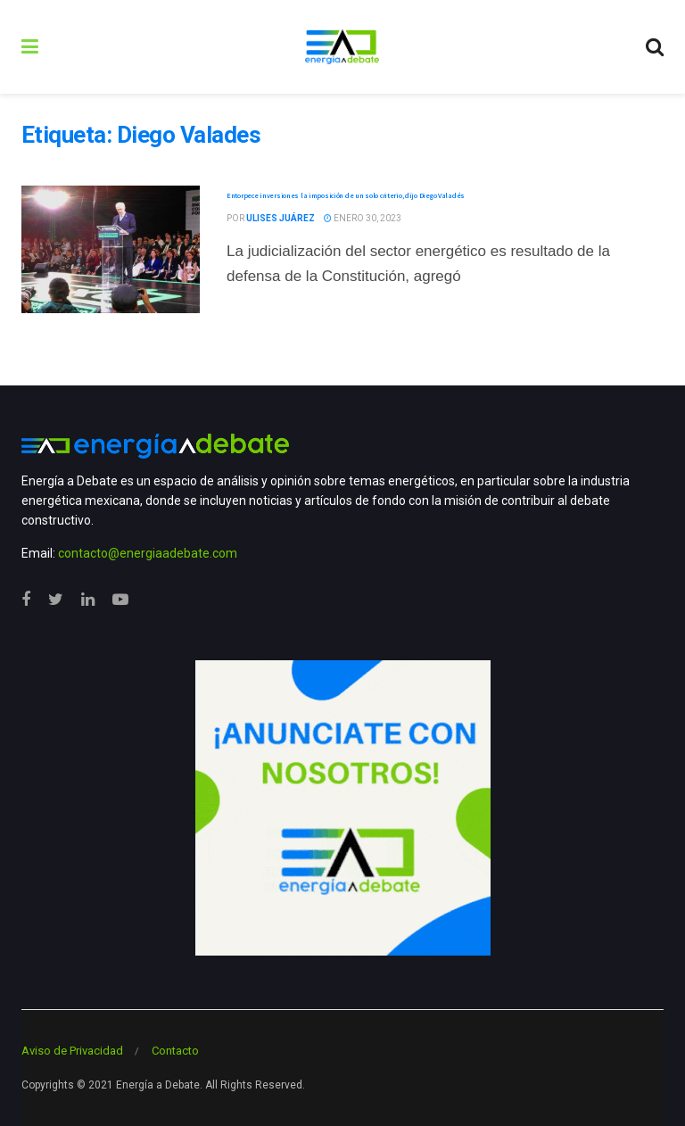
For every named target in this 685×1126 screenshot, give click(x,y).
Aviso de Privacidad (72, 1050)
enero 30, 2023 (362, 218)
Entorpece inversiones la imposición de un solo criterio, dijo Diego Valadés (346, 195)
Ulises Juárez (280, 218)
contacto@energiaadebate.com (147, 553)
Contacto (175, 1050)
